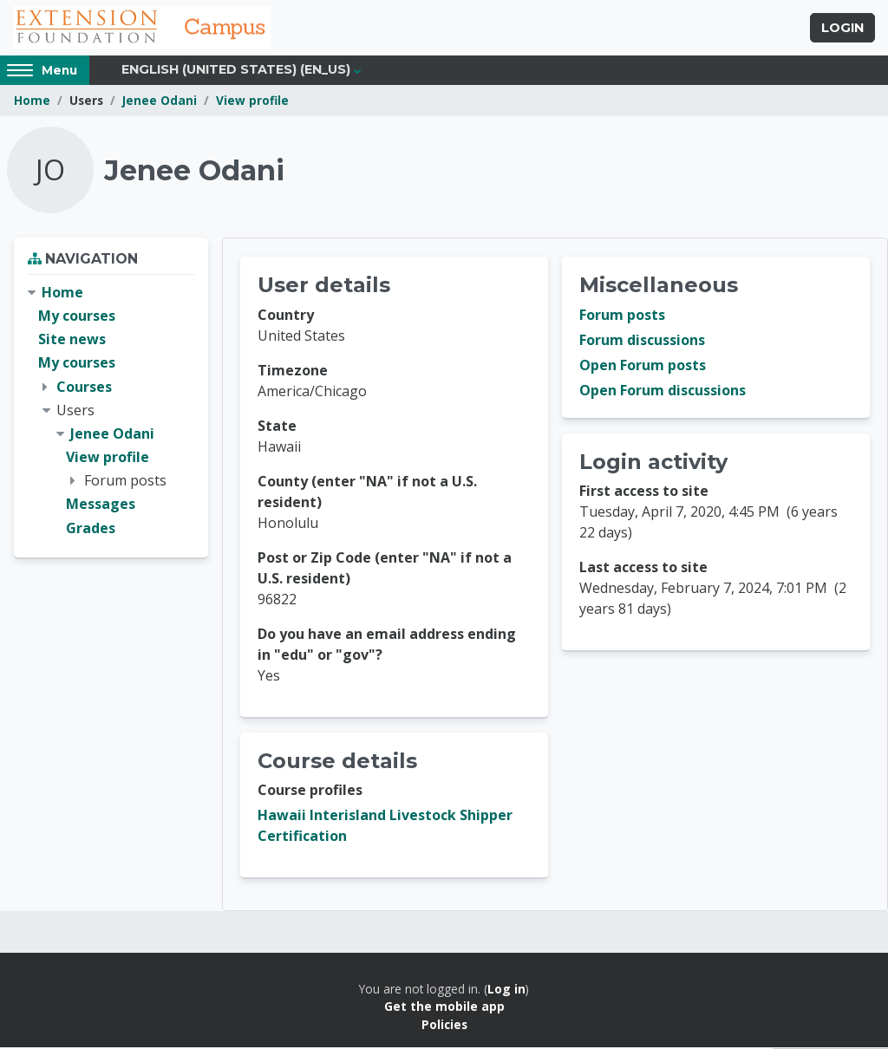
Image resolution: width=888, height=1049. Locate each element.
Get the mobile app (444, 1008)
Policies (444, 1026)
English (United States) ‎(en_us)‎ (235, 71)
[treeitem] (111, 412)
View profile (252, 102)
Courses (84, 387)
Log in (506, 990)
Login (842, 28)
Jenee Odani (159, 102)
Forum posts (622, 316)
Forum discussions (642, 341)
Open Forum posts (642, 366)
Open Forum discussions (662, 391)
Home (32, 102)
